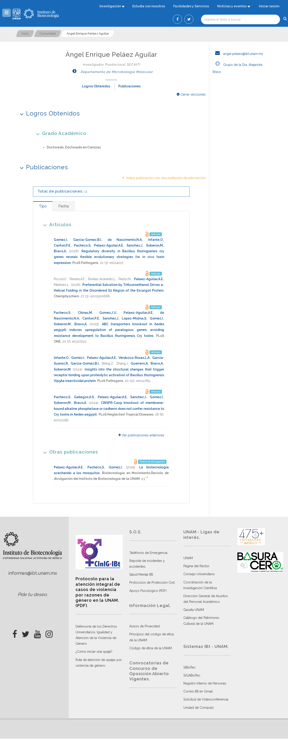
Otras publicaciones (69, 452)
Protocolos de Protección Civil (152, 582)
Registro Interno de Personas (204, 683)
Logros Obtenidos (96, 86)
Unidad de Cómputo (198, 707)
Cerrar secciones (191, 94)
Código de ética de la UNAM (150, 648)
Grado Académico (59, 133)
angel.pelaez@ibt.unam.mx (238, 54)
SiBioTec (189, 667)
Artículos (55, 224)
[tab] (42, 206)
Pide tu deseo (32, 594)
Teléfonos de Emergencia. (148, 553)
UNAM (188, 558)
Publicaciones (129, 86)
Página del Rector (196, 566)
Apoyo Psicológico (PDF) (148, 591)
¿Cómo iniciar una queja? (94, 651)
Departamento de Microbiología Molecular (111, 72)
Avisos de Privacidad (144, 626)
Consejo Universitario (199, 574)
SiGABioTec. (192, 675)
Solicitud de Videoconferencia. (206, 699)
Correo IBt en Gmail (198, 691)
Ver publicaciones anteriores (141, 435)
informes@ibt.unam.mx (32, 573)
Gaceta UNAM (193, 610)
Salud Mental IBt (141, 574)
